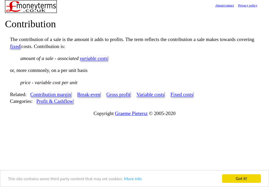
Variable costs (150, 94)
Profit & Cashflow (54, 101)
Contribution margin (50, 94)
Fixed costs (181, 94)
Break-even (88, 94)
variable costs (94, 58)
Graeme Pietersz (131, 113)
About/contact (224, 5)
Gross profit (118, 94)
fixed (15, 46)
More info (133, 179)
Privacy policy (247, 5)
